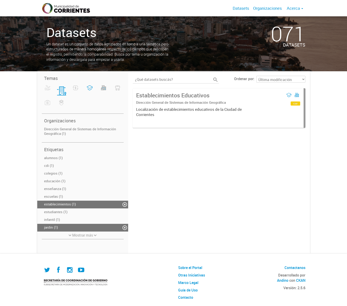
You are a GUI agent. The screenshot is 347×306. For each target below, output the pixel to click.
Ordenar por (243, 78)
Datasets (241, 8)
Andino (282, 280)
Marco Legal (188, 282)
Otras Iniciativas (191, 275)
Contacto (185, 297)
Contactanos (295, 267)
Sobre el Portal (190, 267)
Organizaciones (267, 8)
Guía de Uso (188, 290)
